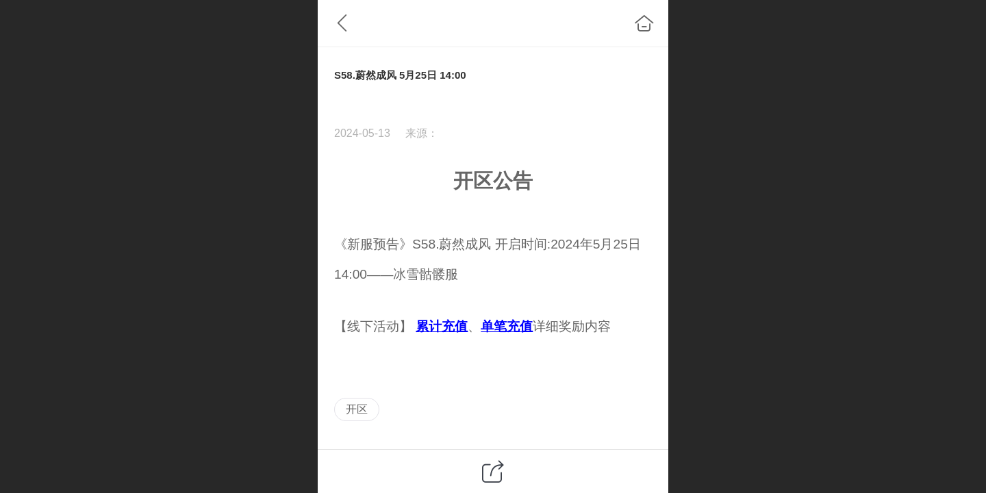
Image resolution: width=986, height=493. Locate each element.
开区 (357, 409)
